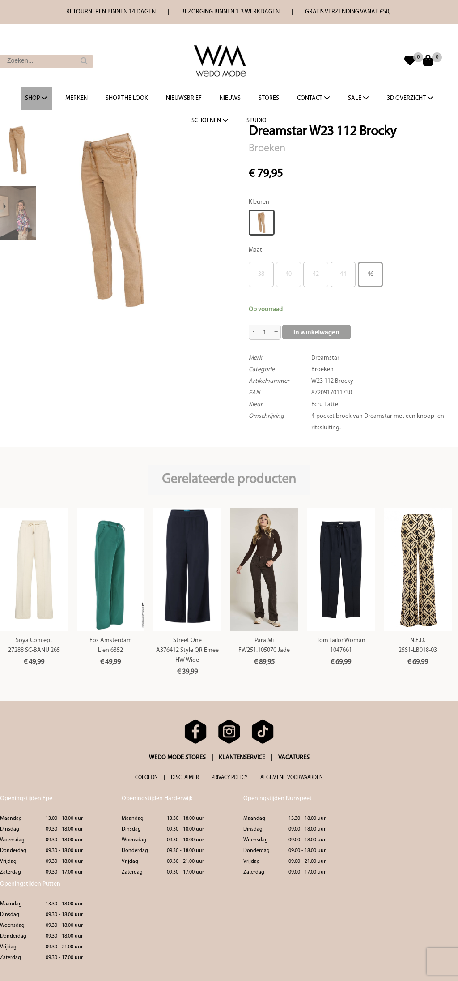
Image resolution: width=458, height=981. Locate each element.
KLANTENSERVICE (242, 757)
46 (370, 274)
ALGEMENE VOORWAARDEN (291, 777)
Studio (256, 120)
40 (288, 274)
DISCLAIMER (185, 777)
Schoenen (210, 120)
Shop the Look (127, 98)
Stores (269, 98)
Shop (36, 98)
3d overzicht (410, 98)
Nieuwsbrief (184, 98)
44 (343, 274)
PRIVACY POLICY (229, 777)
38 (261, 274)
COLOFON (146, 777)
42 (316, 274)
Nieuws (230, 98)
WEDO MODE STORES (177, 757)
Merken (76, 98)
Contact (313, 98)
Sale (358, 98)
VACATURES (294, 757)
